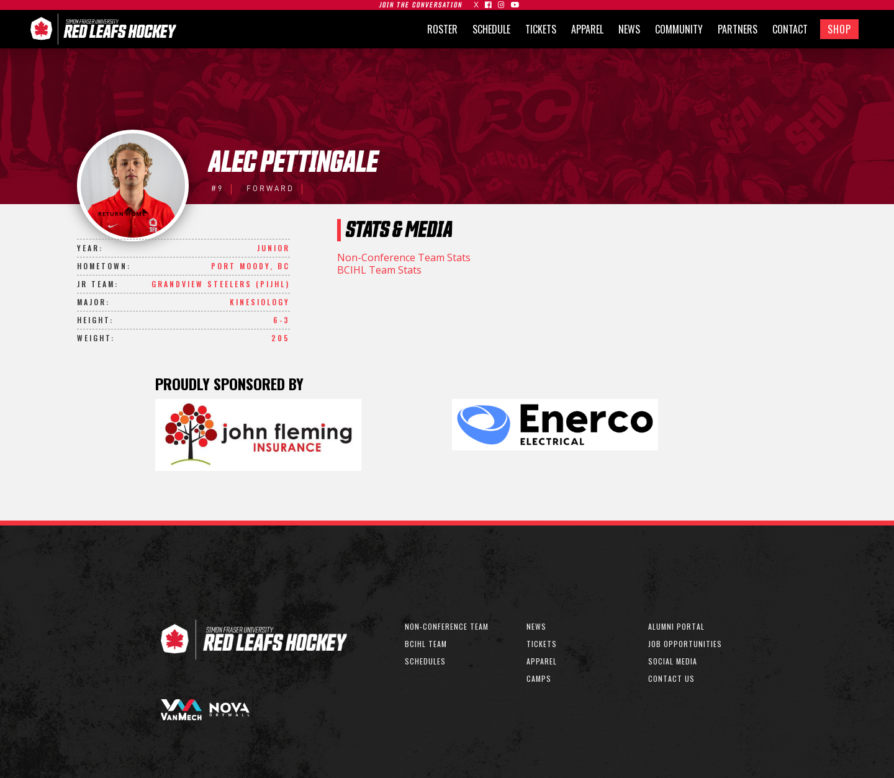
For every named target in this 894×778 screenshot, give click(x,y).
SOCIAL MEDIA (672, 661)
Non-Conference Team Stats (404, 257)
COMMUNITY (679, 29)
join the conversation (421, 5)
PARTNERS (737, 29)
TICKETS (540, 29)
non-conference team (447, 626)
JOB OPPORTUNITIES (685, 643)
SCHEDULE (491, 29)
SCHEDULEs (425, 661)
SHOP (839, 29)
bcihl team (426, 643)
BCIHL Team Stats (379, 270)
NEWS (629, 29)
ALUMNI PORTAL (676, 626)
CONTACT (790, 29)
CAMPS (538, 678)
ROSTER (442, 29)
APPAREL (587, 29)
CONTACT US (671, 678)
